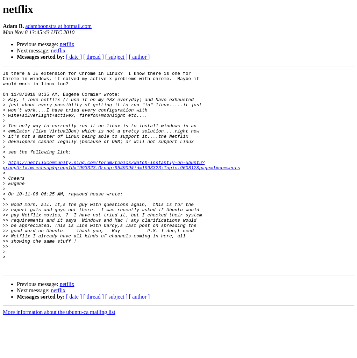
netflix (67, 44)
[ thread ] (93, 57)
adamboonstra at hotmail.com (58, 26)
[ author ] (139, 57)
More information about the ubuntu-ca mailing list (59, 352)
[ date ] (74, 57)
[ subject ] (116, 57)
